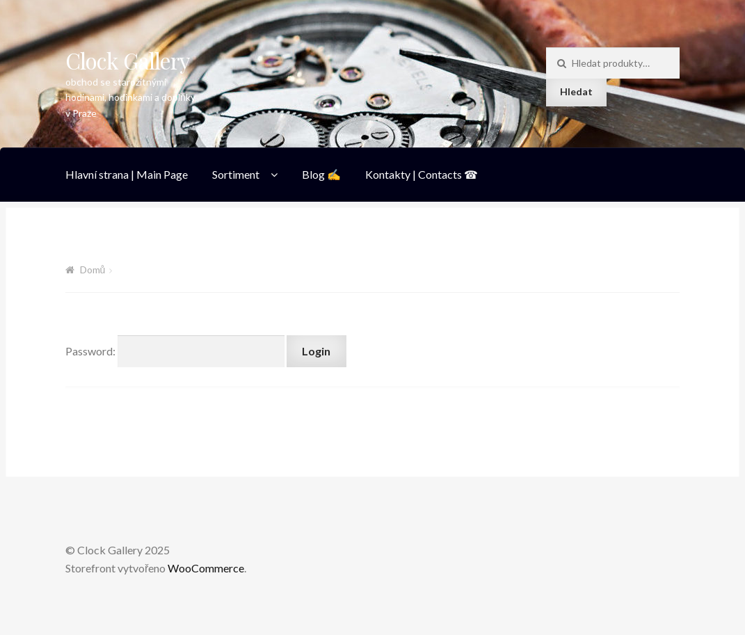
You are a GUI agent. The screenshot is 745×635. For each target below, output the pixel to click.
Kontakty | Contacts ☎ (421, 174)
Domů (93, 269)
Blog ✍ (321, 174)
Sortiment (235, 174)
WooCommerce (206, 567)
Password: (175, 350)
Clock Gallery (127, 60)
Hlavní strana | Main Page (126, 174)
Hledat (576, 91)
